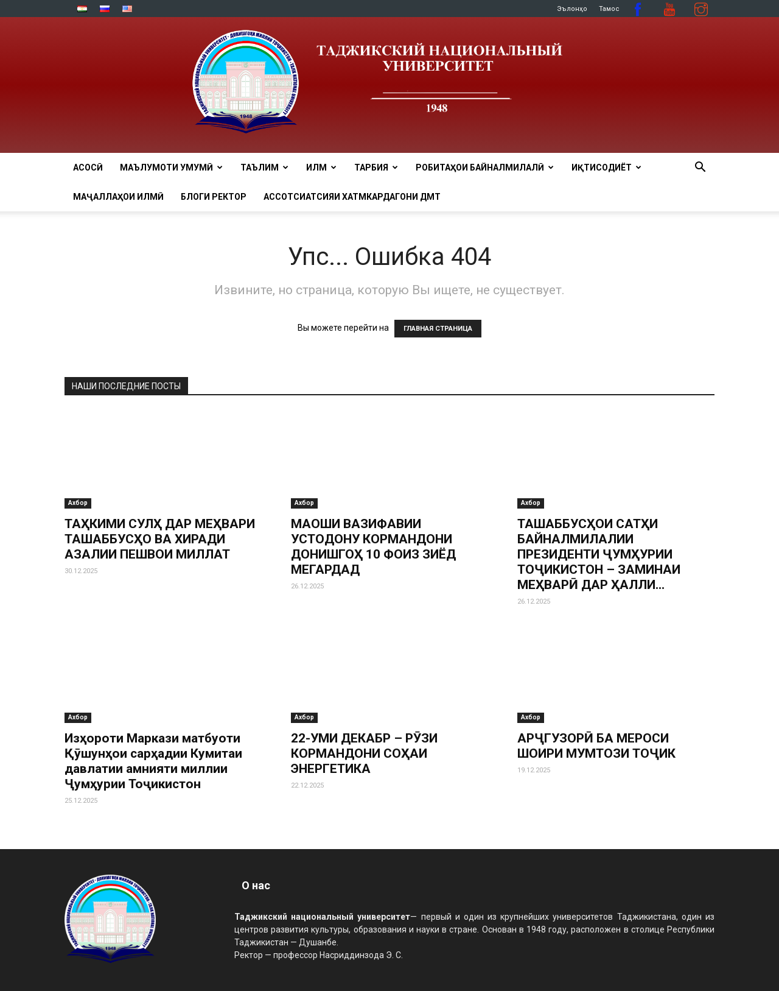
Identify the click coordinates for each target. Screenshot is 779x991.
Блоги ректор (213, 197)
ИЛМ (321, 167)
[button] (699, 168)
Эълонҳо (572, 9)
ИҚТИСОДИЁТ (606, 167)
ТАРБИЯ (376, 167)
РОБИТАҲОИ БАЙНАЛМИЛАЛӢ (485, 167)
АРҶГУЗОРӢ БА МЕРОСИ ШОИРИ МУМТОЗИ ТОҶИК (596, 746)
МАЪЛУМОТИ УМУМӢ (171, 167)
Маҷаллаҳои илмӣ (118, 197)
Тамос (609, 9)
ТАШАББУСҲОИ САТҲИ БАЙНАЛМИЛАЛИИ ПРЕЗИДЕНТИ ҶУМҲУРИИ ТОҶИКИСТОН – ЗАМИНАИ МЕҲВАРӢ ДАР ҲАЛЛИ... (598, 554)
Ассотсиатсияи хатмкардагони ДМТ (352, 197)
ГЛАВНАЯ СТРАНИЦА (437, 329)
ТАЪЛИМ (264, 167)
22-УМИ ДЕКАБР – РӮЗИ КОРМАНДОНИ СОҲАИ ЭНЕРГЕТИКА (364, 753)
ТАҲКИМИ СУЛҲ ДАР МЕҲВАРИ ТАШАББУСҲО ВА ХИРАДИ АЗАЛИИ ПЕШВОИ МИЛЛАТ (160, 539)
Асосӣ (88, 167)
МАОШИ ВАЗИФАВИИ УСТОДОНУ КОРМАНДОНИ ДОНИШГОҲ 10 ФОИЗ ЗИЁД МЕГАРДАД (373, 547)
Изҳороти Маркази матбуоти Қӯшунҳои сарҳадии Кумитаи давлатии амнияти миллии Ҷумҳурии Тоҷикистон (153, 761)
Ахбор (78, 502)
